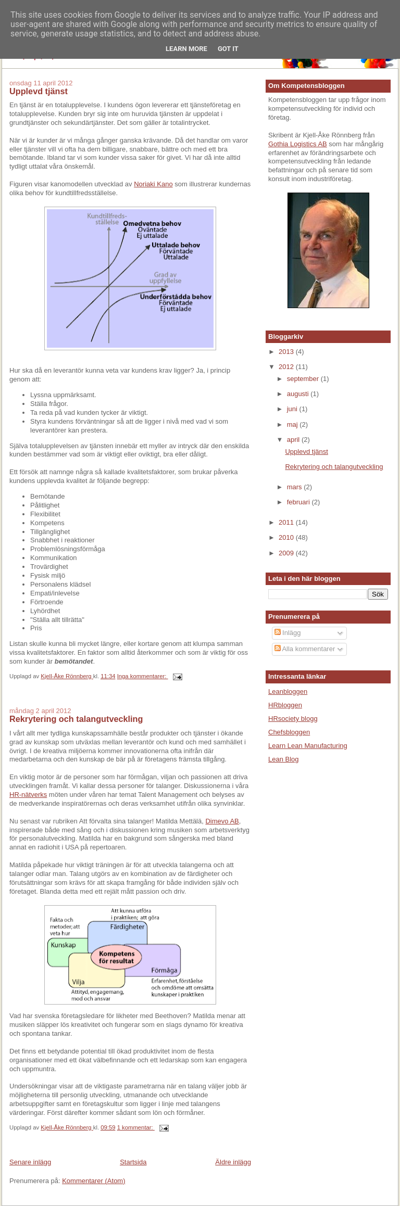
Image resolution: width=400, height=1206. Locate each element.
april (294, 439)
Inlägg (287, 633)
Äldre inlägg (233, 1162)
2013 (287, 352)
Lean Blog (283, 759)
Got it (228, 49)
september (304, 379)
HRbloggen (285, 705)
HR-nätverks (28, 794)
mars (295, 487)
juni (293, 409)
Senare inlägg (30, 1162)
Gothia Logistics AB (297, 144)
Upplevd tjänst (38, 91)
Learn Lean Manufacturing (307, 746)
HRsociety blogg (293, 718)
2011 (287, 522)
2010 (287, 537)
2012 (287, 367)
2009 (287, 553)
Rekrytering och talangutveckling (76, 718)
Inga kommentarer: (142, 676)
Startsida (133, 1162)
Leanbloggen (287, 691)
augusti (299, 394)
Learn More (186, 49)
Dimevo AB (222, 821)
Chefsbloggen (289, 732)
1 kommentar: (136, 1127)
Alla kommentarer (304, 649)
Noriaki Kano (153, 184)
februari (299, 502)
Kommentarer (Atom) (93, 1181)
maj (293, 424)
